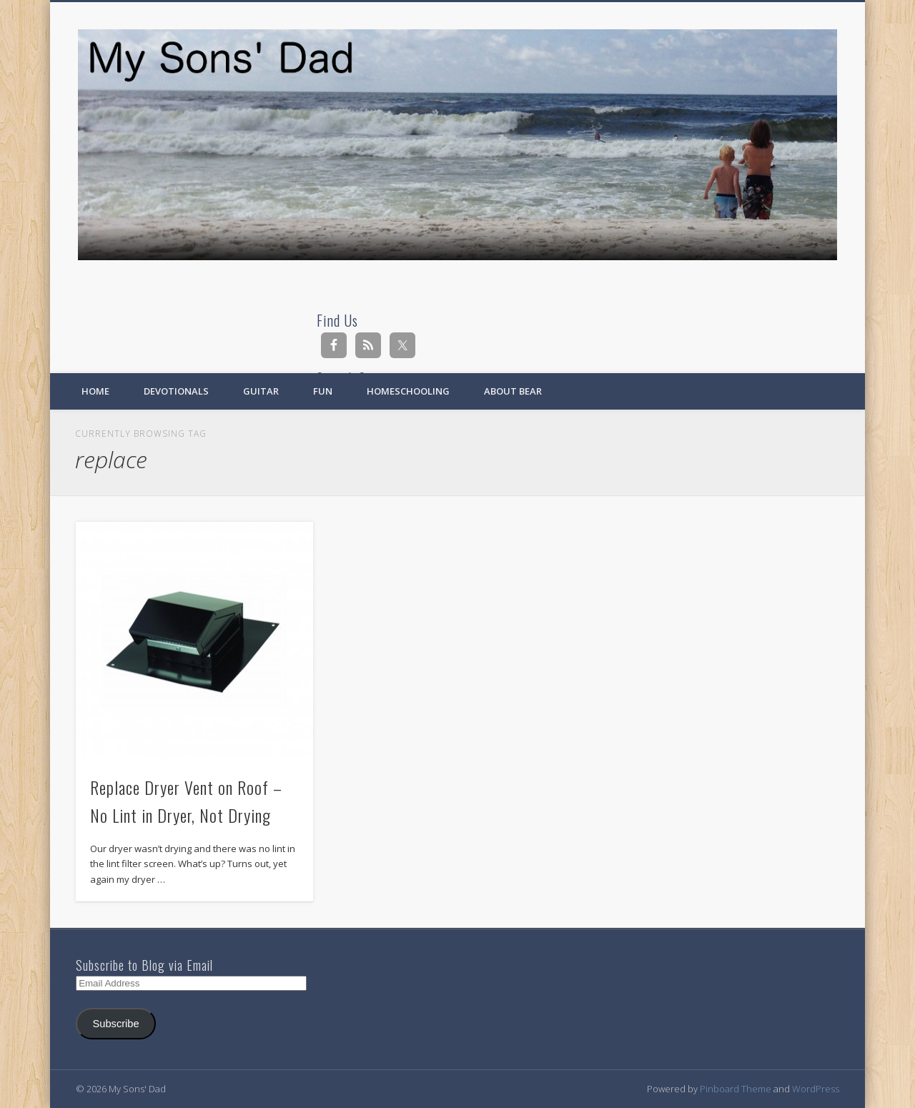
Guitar (261, 391)
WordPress (815, 1088)
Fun (322, 391)
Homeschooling (408, 391)
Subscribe (116, 1023)
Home (95, 391)
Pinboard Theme (735, 1088)
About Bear (513, 391)
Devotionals (176, 391)
